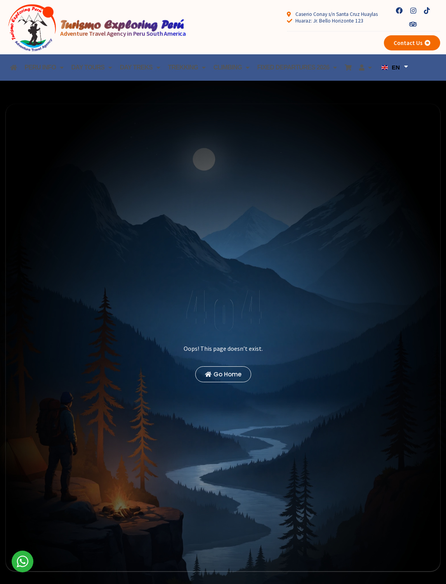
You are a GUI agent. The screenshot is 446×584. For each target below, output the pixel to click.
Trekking (186, 68)
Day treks (140, 68)
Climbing (231, 68)
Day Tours (91, 68)
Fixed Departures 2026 (297, 68)
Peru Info (43, 68)
